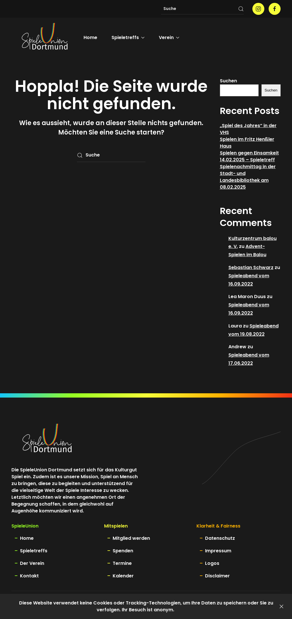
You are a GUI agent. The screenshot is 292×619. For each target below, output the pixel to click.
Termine (122, 563)
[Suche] (202, 9)
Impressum (218, 550)
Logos (212, 563)
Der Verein (32, 563)
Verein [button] (169, 37)
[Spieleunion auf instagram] (258, 9)
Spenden (123, 550)
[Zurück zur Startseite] (44, 38)
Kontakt (29, 576)
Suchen (228, 81)
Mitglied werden (131, 538)
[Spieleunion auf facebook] (275, 9)
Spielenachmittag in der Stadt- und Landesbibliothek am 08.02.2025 (248, 176)
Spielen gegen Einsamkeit (249, 153)
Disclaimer (217, 576)
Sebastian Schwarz (250, 267)
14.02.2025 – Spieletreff (247, 159)
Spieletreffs (33, 550)
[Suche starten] (241, 9)
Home (90, 37)
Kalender (123, 576)
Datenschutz (220, 538)
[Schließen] (281, 606)
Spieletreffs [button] (128, 37)
